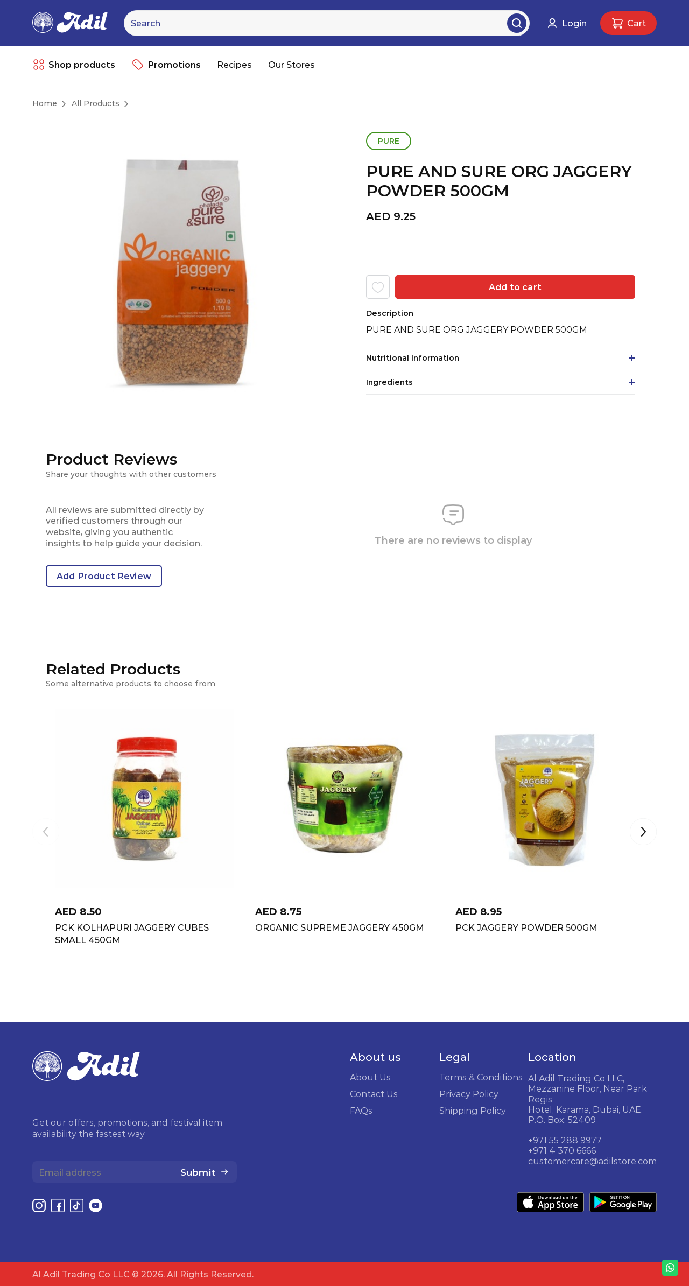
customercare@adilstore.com (592, 1161)
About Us (370, 1077)
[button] (643, 832)
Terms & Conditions (481, 1077)
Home (44, 103)
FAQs (361, 1110)
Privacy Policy (468, 1094)
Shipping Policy (472, 1110)
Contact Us (374, 1094)
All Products (95, 103)
